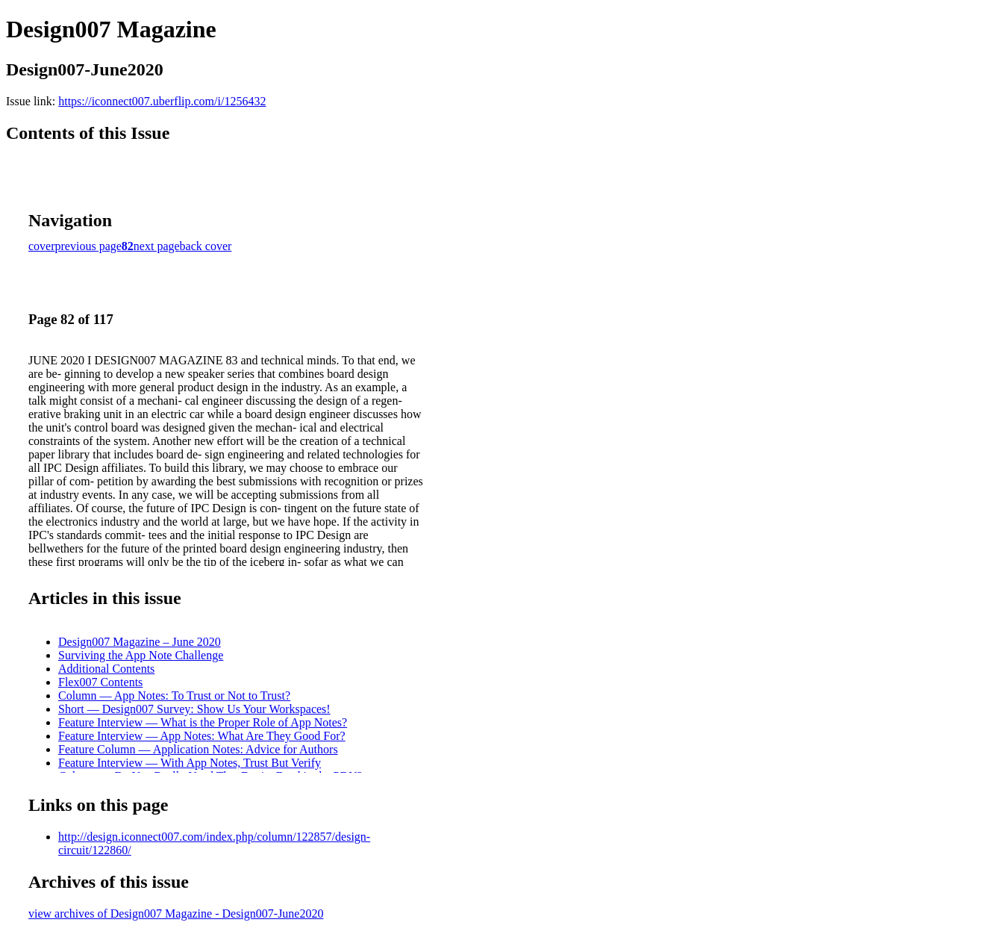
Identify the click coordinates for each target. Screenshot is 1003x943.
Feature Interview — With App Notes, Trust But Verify (189, 762)
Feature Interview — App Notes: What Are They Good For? (202, 735)
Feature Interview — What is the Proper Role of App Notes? (202, 722)
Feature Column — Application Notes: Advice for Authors (198, 749)
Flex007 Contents (100, 682)
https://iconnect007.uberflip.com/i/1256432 (162, 101)
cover (41, 246)
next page (157, 246)
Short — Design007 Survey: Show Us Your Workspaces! (194, 709)
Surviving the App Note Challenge (140, 655)
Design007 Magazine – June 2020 (139, 641)
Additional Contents (106, 668)
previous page (88, 246)
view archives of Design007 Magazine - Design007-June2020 (175, 913)
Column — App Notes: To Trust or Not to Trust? (174, 695)
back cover (206, 246)
